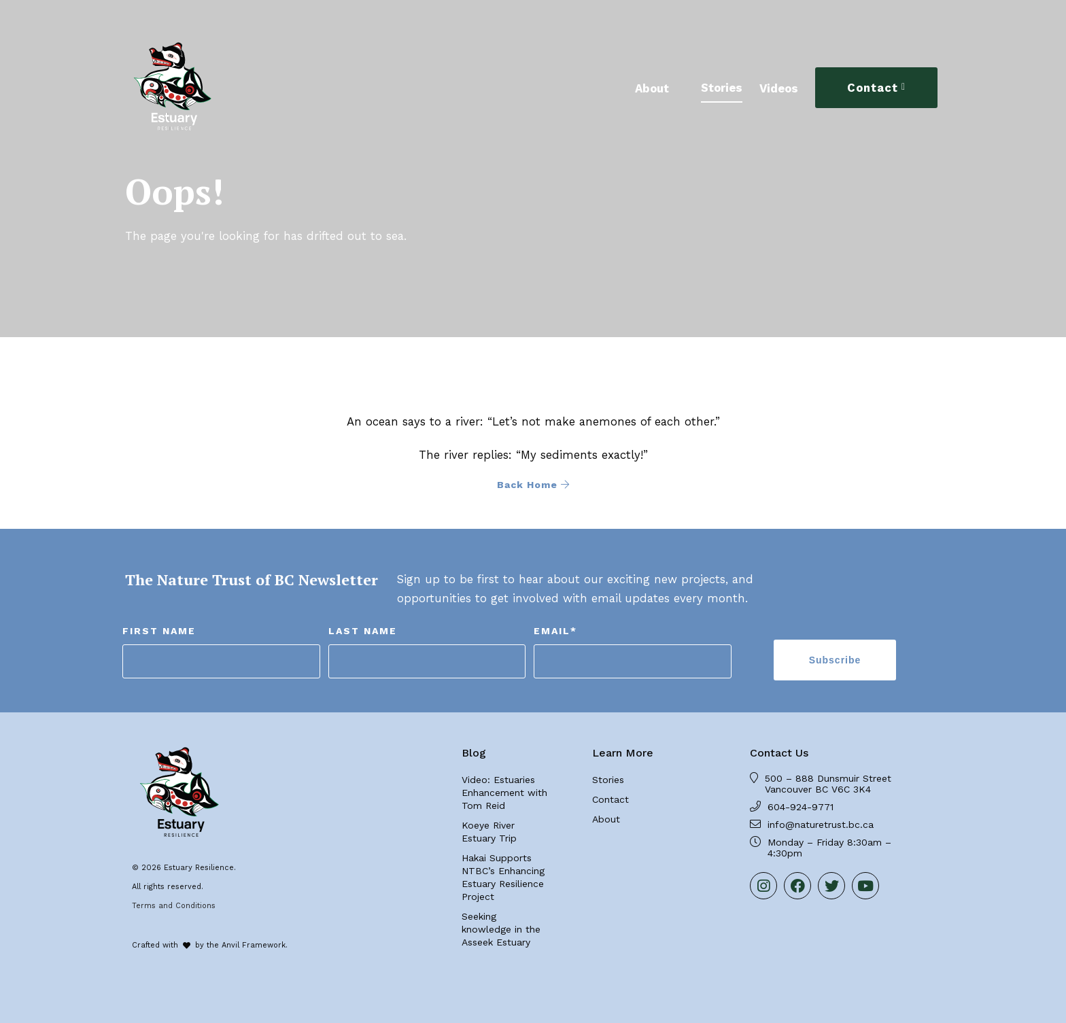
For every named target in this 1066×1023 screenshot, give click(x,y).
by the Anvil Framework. (241, 945)
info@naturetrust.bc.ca (821, 824)
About (652, 88)
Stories (721, 87)
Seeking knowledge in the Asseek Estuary (501, 929)
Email (555, 630)
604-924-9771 (800, 806)
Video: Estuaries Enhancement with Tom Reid (504, 792)
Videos (778, 88)
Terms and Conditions (174, 905)
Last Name (362, 630)
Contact (872, 87)
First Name (159, 630)
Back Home (533, 484)
